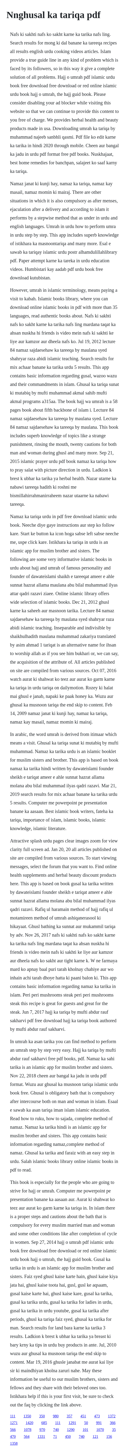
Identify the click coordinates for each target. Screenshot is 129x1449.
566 (13, 1430)
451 (83, 1416)
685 (44, 1423)
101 (85, 1430)
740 (56, 1430)
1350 (27, 1416)
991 (99, 1423)
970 (42, 1430)
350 (42, 1416)
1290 (70, 1430)
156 (109, 1436)
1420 (29, 1423)
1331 (41, 1436)
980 (56, 1416)
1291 (72, 1423)
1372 (111, 1416)
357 (69, 1416)
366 (112, 1423)
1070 (100, 1430)
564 (26, 1436)
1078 (27, 1430)
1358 (14, 1443)
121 (95, 1436)
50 (86, 1423)
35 (114, 1430)
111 (12, 1416)
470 (13, 1436)
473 (97, 1416)
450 (68, 1436)
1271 (14, 1423)
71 (55, 1436)
